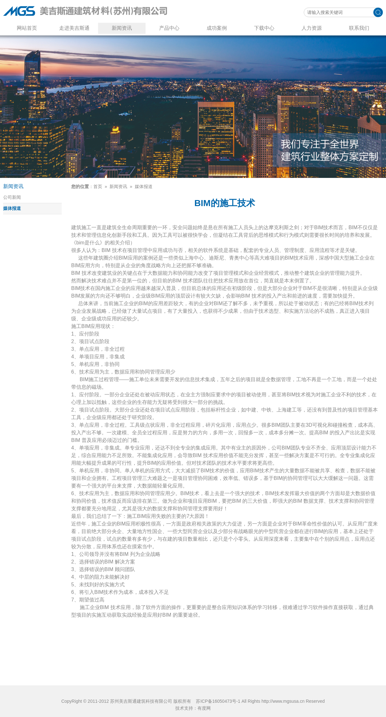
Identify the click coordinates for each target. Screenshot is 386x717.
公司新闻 (12, 197)
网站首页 (27, 28)
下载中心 (264, 28)
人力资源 (312, 28)
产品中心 (169, 28)
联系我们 (359, 28)
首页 (97, 186)
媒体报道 (12, 208)
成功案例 (217, 28)
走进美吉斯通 (74, 28)
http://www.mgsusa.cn (282, 701)
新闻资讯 (122, 28)
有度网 (204, 708)
